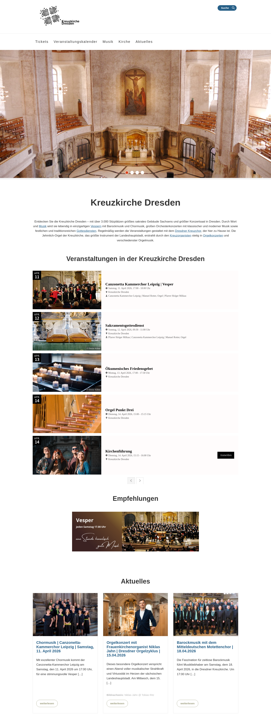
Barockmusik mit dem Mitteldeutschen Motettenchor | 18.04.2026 (205, 597)
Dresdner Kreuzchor (188, 231)
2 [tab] (133, 173)
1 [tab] (127, 173)
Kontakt (203, 710)
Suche (225, 7)
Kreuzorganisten (180, 235)
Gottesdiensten (86, 231)
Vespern (96, 226)
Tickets (42, 42)
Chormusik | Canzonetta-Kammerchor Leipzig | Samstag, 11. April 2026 (65, 597)
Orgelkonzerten (213, 235)
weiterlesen (47, 654)
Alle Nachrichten (157, 683)
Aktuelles (144, 42)
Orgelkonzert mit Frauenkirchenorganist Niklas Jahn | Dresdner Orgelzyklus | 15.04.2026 (133, 599)
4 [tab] (143, 173)
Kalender (226, 710)
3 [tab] (138, 173)
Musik (42, 226)
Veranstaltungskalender (75, 42)
